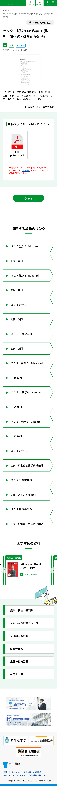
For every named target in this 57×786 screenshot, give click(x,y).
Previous (4, 570)
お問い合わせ (9, 775)
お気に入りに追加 (42, 22)
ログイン (47, 3)
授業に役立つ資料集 (22, 610)
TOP (5, 10)
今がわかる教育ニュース (24, 623)
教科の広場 (39, 3)
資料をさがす (30, 3)
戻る (28, 198)
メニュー (53, 3)
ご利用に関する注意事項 (32, 772)
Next (53, 570)
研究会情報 (16, 648)
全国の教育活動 (19, 661)
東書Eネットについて (12, 772)
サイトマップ (21, 775)
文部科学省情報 (19, 636)
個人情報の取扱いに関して (39, 775)
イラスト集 (16, 674)
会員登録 (26, 170)
